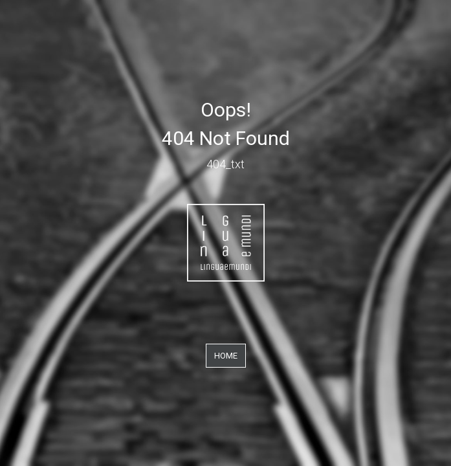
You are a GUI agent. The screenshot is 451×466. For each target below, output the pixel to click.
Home (225, 356)
